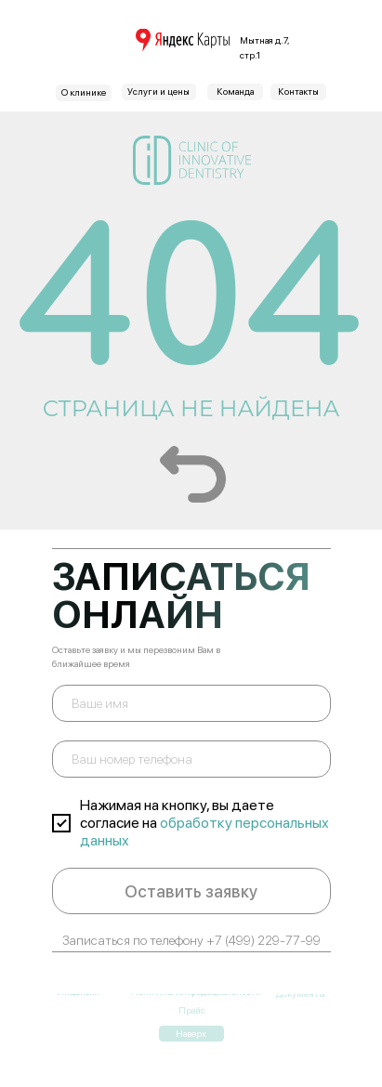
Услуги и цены (158, 91)
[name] (191, 703)
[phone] (191, 759)
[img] (183, 40)
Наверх (191, 1014)
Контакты (298, 91)
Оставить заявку (191, 891)
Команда (235, 91)
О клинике (83, 92)
